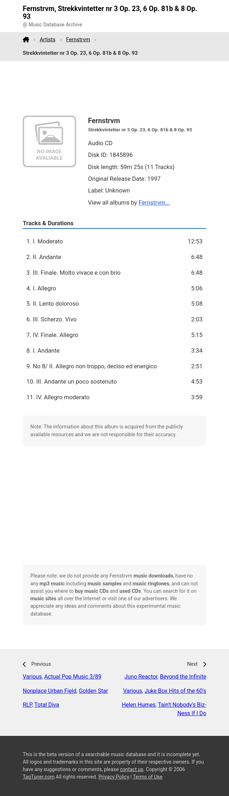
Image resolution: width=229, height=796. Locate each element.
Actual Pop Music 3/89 (73, 676)
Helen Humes (138, 704)
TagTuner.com (38, 777)
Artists (47, 39)
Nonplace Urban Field (49, 690)
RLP (27, 704)
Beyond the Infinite (183, 676)
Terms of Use (147, 777)
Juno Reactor (141, 676)
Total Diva (46, 704)
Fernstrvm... (154, 202)
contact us (131, 769)
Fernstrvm (78, 39)
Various (32, 676)
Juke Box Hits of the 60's (175, 690)
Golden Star (93, 690)
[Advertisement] (114, 88)
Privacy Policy (113, 777)
